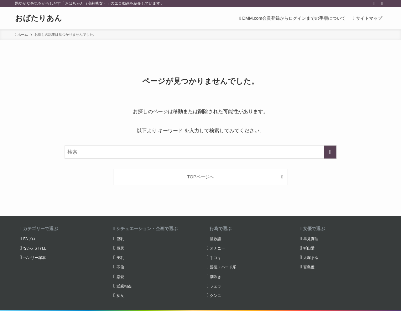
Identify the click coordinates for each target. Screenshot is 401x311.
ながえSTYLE (34, 248)
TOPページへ (200, 176)
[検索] (382, 3)
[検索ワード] (200, 152)
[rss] (374, 3)
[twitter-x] (366, 3)
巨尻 (120, 248)
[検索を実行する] (330, 152)
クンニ (215, 295)
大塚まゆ (310, 258)
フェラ (215, 286)
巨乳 (120, 239)
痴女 (120, 295)
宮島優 (309, 267)
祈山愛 (309, 248)
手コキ (215, 258)
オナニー (217, 248)
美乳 (120, 258)
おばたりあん (38, 18)
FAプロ (29, 239)
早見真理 (310, 239)
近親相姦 (124, 286)
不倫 (120, 267)
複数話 (215, 239)
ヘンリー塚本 (34, 258)
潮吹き (215, 277)
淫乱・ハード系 (223, 267)
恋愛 (120, 277)
